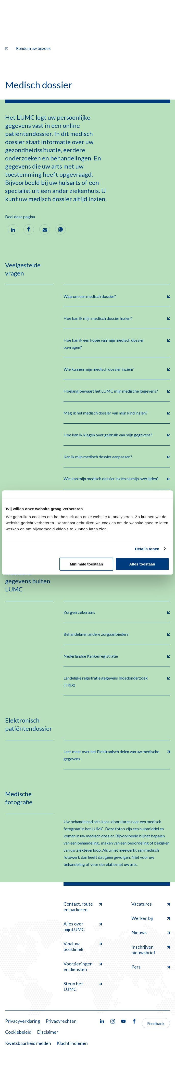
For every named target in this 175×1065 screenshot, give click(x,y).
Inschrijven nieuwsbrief (150, 949)
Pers (150, 967)
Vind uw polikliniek (83, 946)
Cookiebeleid (18, 1032)
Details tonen (147, 549)
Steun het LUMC (83, 986)
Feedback (156, 1023)
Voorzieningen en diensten (83, 966)
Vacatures (150, 904)
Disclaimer (47, 1032)
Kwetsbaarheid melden (28, 1043)
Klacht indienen (72, 1043)
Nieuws (150, 932)
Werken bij (150, 918)
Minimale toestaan (86, 564)
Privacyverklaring (22, 1021)
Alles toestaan (142, 564)
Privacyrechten (61, 1021)
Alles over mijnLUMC (83, 926)
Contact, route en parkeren (83, 906)
